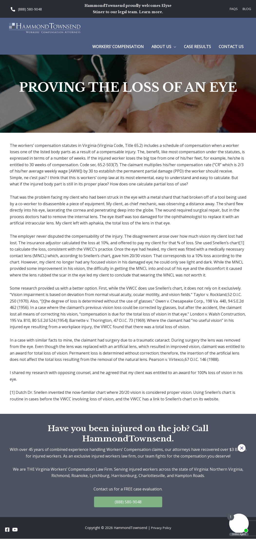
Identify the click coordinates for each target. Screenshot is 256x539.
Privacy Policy (161, 528)
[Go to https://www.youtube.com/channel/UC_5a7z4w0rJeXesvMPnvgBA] (14, 530)
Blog (246, 8)
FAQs (232, 8)
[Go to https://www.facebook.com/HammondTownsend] (7, 530)
